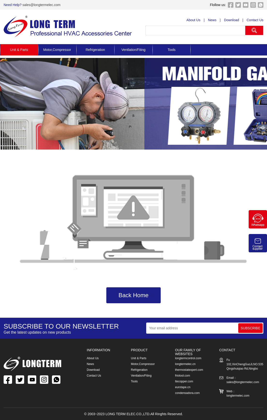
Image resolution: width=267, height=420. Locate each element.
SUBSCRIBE (250, 328)
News (212, 20)
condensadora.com (187, 393)
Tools (172, 50)
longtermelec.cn (185, 364)
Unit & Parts (19, 50)
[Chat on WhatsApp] (258, 227)
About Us (194, 20)
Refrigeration (95, 50)
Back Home (133, 295)
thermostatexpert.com (189, 370)
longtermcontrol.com (188, 358)
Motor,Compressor (57, 50)
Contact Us (255, 20)
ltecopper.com (184, 381)
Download (231, 20)
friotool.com (182, 375)
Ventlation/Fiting (133, 50)
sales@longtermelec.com (41, 5)
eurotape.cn (182, 387)
